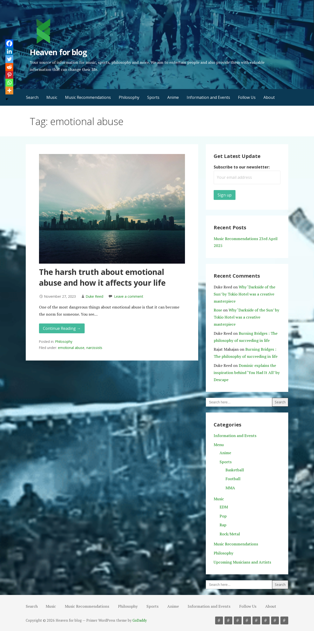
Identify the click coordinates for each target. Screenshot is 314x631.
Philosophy (129, 97)
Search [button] (32, 97)
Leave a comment (128, 296)
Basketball (234, 470)
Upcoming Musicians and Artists (242, 562)
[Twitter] (9, 59)
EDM (224, 507)
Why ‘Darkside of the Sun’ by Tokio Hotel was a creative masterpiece (244, 294)
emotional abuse (71, 347)
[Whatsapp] (9, 83)
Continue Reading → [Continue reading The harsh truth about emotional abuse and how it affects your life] (62, 328)
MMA (230, 487)
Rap (223, 525)
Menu (219, 444)
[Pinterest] (9, 75)
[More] (9, 90)
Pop (223, 516)
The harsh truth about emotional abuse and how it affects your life (102, 277)
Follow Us (247, 97)
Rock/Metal (230, 534)
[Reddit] (9, 67)
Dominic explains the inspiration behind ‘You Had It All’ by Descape (247, 372)
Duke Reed (94, 296)
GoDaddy (139, 620)
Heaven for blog (58, 52)
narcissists (94, 347)
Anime (173, 97)
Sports (153, 97)
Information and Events (208, 97)
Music (51, 97)
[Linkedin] (9, 51)
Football (232, 478)
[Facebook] (9, 43)
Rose (218, 310)
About (269, 97)
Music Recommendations (88, 97)
